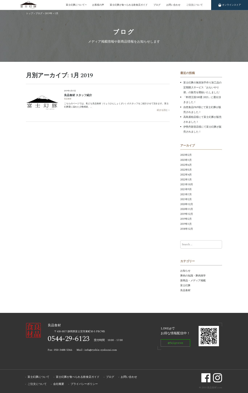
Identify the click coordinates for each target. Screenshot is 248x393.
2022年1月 (186, 179)
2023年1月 (186, 160)
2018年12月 (186, 229)
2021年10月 (186, 184)
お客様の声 (98, 5)
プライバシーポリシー (84, 384)
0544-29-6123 (69, 338)
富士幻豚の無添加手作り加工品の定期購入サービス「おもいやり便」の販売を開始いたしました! (202, 87)
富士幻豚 (185, 285)
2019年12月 (186, 214)
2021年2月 (186, 199)
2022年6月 (186, 165)
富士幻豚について (75, 5)
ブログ (156, 5)
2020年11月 (186, 209)
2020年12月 (186, 204)
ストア (229, 5)
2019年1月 (186, 224)
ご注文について (194, 5)
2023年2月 (186, 155)
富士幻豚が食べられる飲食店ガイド (129, 5)
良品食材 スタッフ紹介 (78, 95)
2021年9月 (186, 189)
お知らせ (185, 271)
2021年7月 (186, 194)
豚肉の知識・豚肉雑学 (193, 276)
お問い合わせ (173, 5)
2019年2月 (186, 219)
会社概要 (58, 384)
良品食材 (67, 98)
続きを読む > (163, 110)
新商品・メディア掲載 (193, 280)
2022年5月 (186, 170)
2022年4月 (186, 175)
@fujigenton (175, 343)
